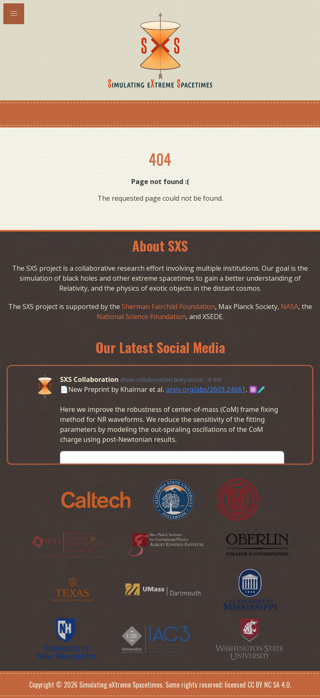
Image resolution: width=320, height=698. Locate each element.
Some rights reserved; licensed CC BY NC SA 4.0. (228, 685)
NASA (289, 306)
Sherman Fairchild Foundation (168, 306)
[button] (13, 13)
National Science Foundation (141, 316)
